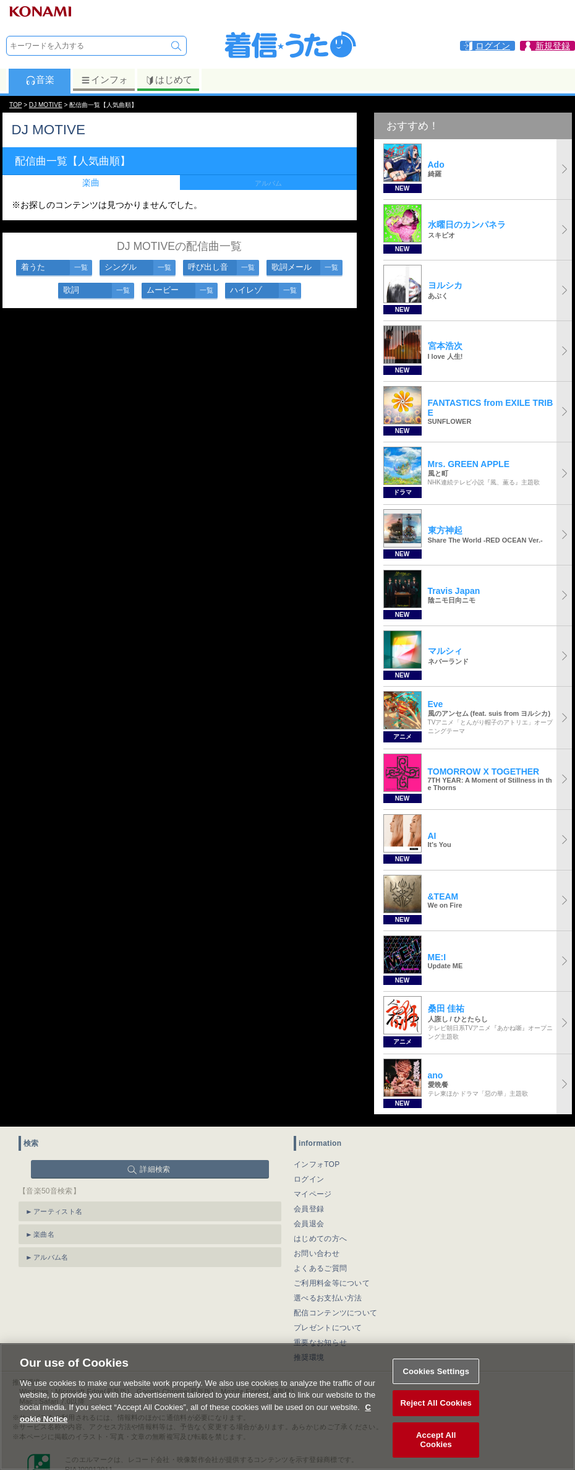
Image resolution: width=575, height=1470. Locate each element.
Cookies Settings (435, 1399)
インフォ (104, 79)
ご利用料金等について (332, 1283)
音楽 (39, 79)
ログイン (309, 1179)
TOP (15, 104)
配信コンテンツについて (335, 1313)
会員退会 (309, 1223)
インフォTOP (317, 1164)
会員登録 (309, 1209)
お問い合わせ (316, 1253)
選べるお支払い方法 (328, 1298)
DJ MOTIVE (45, 104)
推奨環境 (309, 1357)
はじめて (168, 79)
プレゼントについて (328, 1327)
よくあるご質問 (320, 1268)
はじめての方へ (320, 1238)
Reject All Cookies (436, 1432)
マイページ (313, 1194)
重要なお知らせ (320, 1342)
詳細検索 (155, 1169)
